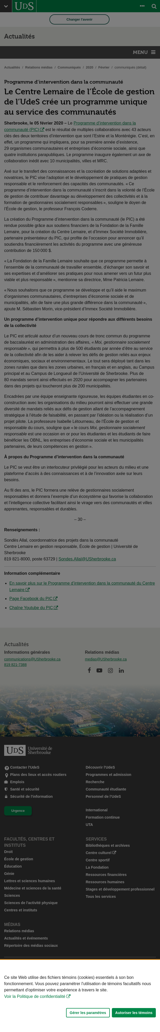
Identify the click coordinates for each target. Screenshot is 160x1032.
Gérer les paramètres (88, 1013)
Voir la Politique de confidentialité (34, 996)
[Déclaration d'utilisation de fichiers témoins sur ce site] (80, 996)
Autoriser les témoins (133, 1013)
